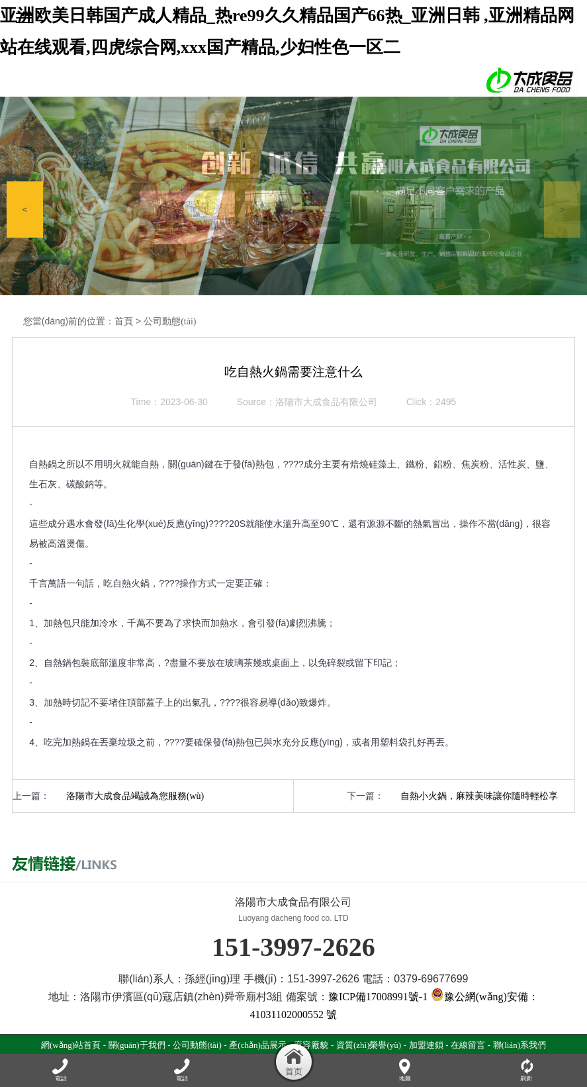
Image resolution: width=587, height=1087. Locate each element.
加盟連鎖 (426, 1045)
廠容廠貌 (311, 1045)
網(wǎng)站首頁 (71, 1045)
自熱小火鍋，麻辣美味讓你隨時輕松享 (479, 796)
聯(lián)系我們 (519, 1045)
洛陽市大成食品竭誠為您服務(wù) (135, 796)
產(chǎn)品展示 (257, 1045)
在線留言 (468, 1045)
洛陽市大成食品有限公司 (326, 402)
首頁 (123, 321)
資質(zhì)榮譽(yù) (368, 1045)
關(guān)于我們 (137, 1045)
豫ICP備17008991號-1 (378, 996)
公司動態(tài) (170, 321)
